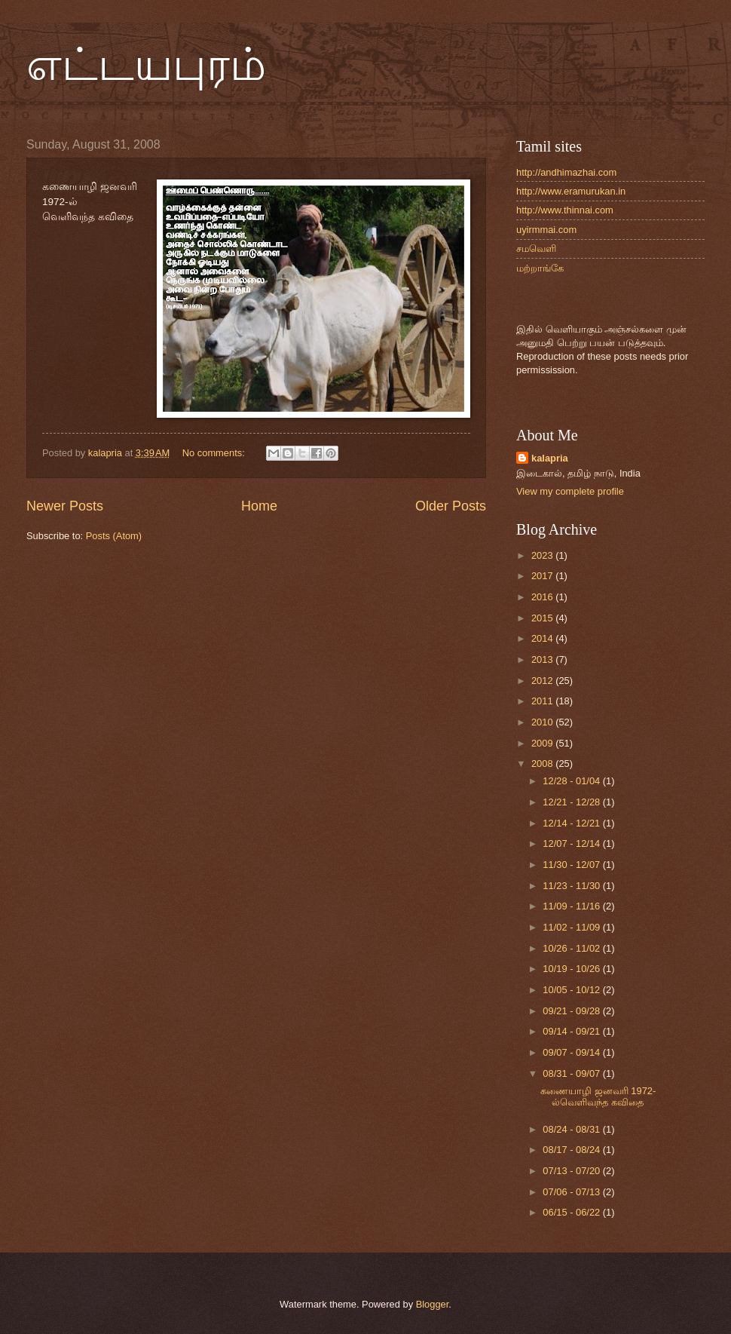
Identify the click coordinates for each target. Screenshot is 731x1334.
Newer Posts (64, 506)
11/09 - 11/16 (572, 906)
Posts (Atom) (114, 535)
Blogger (432, 1304)
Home (259, 506)
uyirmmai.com (546, 229)
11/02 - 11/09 (572, 927)
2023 (543, 555)
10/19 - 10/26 (572, 968)
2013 (543, 659)
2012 (543, 680)
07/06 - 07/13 (572, 1192)
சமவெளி (536, 248)
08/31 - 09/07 (572, 1073)
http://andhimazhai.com (566, 172)
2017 (543, 575)
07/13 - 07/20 (572, 1170)
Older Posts (450, 506)
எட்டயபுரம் (146, 65)
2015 (543, 618)
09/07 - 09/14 (572, 1052)
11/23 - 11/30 (572, 885)
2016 (543, 597)
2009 (543, 743)
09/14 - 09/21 (572, 1031)
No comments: (215, 452)
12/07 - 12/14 (572, 843)
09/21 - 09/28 (572, 1011)
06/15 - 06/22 (572, 1212)
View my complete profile (570, 491)
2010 (543, 722)
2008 (543, 763)
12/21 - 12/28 (572, 802)
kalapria (549, 458)
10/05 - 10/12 (572, 989)
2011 (543, 701)
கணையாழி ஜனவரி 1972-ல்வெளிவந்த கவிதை (598, 1096)
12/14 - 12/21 (572, 823)
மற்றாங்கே (540, 268)
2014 (543, 638)
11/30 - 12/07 (572, 864)
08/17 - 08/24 (572, 1149)
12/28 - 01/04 (572, 781)
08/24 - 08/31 (572, 1129)
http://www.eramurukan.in (570, 191)
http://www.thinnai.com (564, 210)
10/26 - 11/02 (572, 948)
